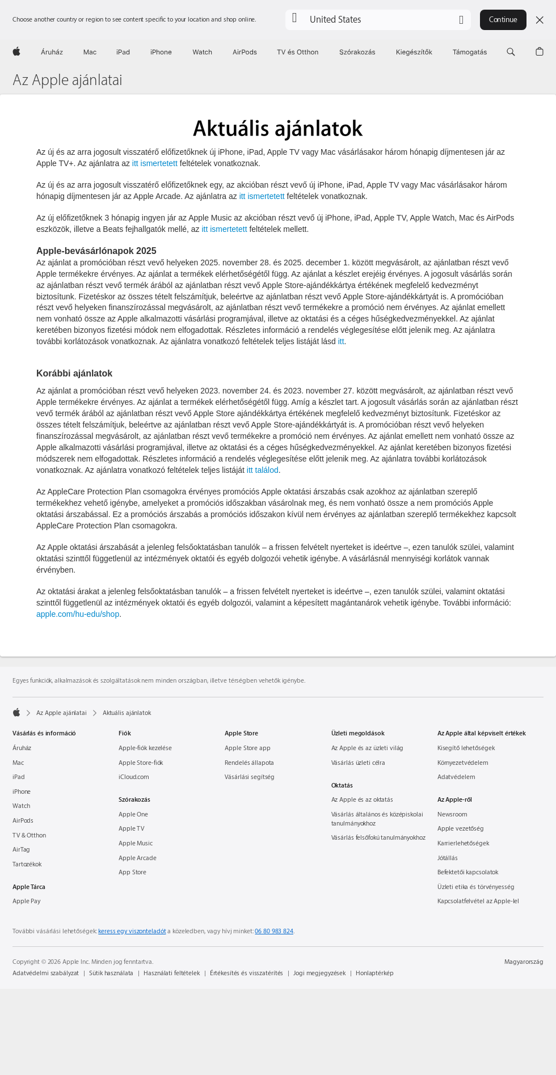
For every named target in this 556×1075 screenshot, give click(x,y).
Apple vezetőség (460, 828)
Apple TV (131, 828)
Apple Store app (247, 748)
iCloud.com (134, 777)
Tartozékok (26, 864)
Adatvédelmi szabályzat (45, 973)
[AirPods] (245, 52)
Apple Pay (26, 901)
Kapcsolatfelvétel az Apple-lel (478, 901)
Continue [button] (503, 19)
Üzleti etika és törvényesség (476, 887)
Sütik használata (111, 973)
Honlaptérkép (375, 973)
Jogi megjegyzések (319, 973)
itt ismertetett (155, 163)
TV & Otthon (29, 835)
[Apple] (16, 52)
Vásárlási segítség (250, 777)
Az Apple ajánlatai (67, 80)
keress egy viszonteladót (132, 931)
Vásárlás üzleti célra (358, 763)
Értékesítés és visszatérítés (247, 973)
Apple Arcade (138, 858)
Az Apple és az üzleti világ (367, 748)
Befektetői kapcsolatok (467, 872)
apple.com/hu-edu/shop (77, 614)
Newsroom (452, 814)
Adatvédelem (456, 777)
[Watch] (202, 52)
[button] (378, 20)
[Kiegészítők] (414, 52)
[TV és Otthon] (297, 52)
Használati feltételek (171, 973)
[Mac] (90, 52)
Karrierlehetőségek (463, 843)
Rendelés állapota (249, 763)
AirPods (22, 820)
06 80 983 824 (274, 931)
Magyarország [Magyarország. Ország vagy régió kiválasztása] (524, 962)
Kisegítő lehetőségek (466, 748)
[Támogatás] (469, 52)
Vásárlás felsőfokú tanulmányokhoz (378, 837)
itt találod (263, 470)
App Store (132, 872)
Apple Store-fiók (141, 763)
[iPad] (123, 52)
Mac (18, 763)
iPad (18, 777)
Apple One (133, 814)
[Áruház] (52, 52)
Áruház (21, 748)
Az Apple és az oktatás (362, 799)
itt (341, 341)
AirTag (21, 849)
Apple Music (136, 843)
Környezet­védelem (462, 763)
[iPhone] (161, 52)
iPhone (21, 791)
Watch (21, 806)
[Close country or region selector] (539, 20)
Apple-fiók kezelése (145, 748)
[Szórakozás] (357, 52)
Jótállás (447, 858)
